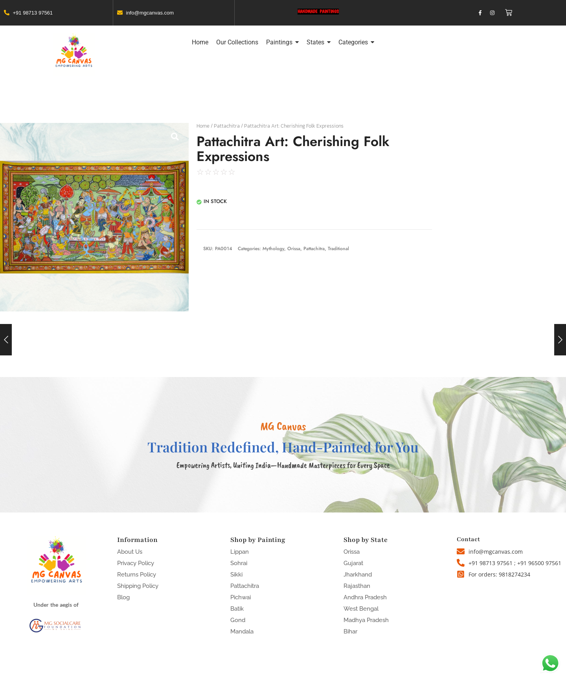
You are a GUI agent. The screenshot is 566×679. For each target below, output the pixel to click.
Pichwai (240, 597)
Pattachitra (227, 126)
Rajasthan (357, 585)
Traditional (338, 248)
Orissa (293, 248)
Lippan (239, 551)
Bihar (350, 631)
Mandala (242, 631)
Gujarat (353, 563)
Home (203, 126)
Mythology (273, 248)
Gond (237, 620)
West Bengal (361, 608)
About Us (129, 551)
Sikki (236, 574)
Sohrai (238, 563)
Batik (237, 608)
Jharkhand (358, 574)
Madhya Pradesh (366, 620)
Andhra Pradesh (365, 597)
